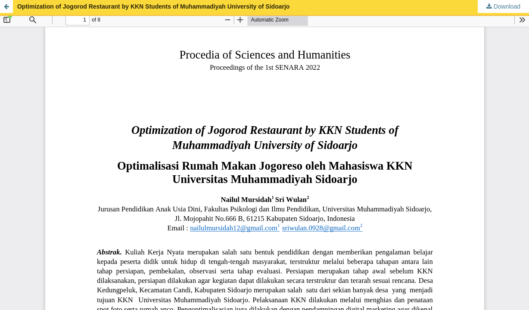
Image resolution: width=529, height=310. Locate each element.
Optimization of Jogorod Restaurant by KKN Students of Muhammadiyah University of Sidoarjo (153, 6)
